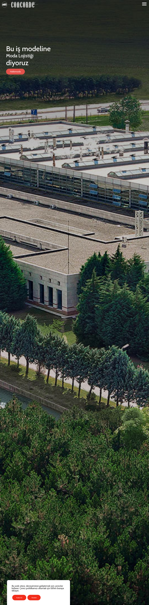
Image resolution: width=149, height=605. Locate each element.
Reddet (34, 598)
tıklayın (15, 590)
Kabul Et (19, 598)
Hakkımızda (15, 71)
